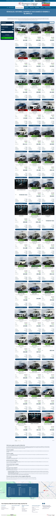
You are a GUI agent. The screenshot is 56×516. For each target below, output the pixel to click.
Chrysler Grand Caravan (24, 508)
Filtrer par (51, 22)
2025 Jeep (13, 508)
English (48, 0)
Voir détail (21, 47)
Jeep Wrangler (23, 509)
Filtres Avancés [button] (4, 27)
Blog (32, 511)
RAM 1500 (23, 507)
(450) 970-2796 (29, 0)
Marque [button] (2, 29)
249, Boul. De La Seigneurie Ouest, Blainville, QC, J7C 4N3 (15, 0)
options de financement (28, 447)
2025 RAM (13, 509)
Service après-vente (3, 507)
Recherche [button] (3, 22)
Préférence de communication (35, 509)
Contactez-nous (34, 508)
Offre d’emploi (33, 510)
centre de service (26, 473)
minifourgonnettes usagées (17, 461)
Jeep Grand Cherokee (24, 510)
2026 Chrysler (13, 507)
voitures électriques (9, 465)
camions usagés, (12, 454)
